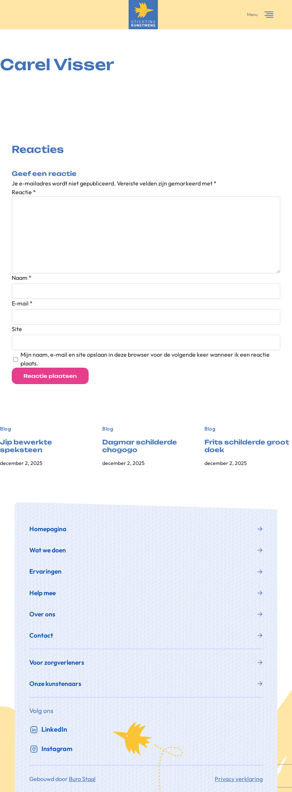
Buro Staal (82, 778)
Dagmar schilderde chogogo (139, 446)
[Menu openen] (268, 14)
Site (17, 329)
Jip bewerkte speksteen (26, 446)
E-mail (22, 303)
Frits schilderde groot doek (246, 446)
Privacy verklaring (239, 778)
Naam (22, 277)
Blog (5, 428)
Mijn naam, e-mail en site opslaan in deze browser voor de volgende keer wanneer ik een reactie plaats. (145, 359)
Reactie (24, 192)
